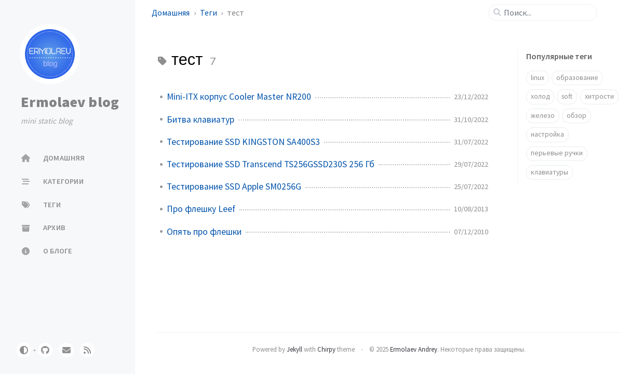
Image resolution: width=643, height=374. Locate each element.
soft (566, 96)
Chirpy (326, 349)
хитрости (599, 96)
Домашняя (171, 12)
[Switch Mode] (24, 350)
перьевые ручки (557, 153)
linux (537, 77)
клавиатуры (549, 172)
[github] (45, 350)
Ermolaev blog (70, 101)
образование (577, 77)
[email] (66, 350)
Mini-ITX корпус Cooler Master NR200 (239, 96)
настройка (547, 134)
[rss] (87, 350)
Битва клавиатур (200, 119)
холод (540, 96)
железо (543, 115)
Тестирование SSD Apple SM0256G (234, 186)
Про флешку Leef (201, 209)
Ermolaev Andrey (413, 349)
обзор (576, 115)
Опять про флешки (204, 231)
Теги (209, 12)
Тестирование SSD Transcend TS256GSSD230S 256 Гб (270, 164)
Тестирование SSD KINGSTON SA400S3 (243, 142)
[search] (547, 12)
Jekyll (294, 349)
